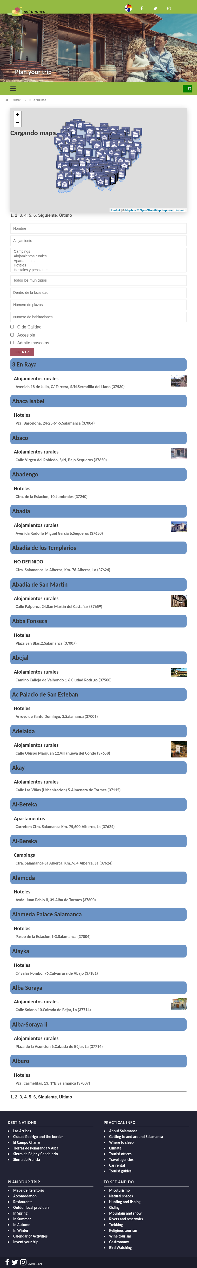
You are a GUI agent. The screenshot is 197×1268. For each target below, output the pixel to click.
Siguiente (47, 215)
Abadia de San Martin (40, 584)
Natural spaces (121, 1196)
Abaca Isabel (28, 401)
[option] (98, 41)
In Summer (22, 1219)
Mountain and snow (125, 1213)
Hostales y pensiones (98, 270)
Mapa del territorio (28, 1190)
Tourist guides (120, 1171)
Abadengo (25, 474)
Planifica (37, 100)
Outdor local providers (31, 1207)
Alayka (20, 951)
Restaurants (22, 1201)
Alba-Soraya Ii (29, 1024)
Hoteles (98, 265)
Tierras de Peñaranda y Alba (35, 1148)
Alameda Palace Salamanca (47, 914)
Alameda (23, 877)
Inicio (16, 100)
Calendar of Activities (30, 1236)
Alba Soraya (27, 987)
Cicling (114, 1207)
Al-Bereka (24, 804)
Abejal (20, 657)
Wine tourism (120, 1236)
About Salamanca (123, 1131)
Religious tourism (123, 1230)
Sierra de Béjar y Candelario (35, 1154)
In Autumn (21, 1224)
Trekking (116, 1224)
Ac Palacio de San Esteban (45, 694)
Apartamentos (98, 261)
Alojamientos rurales (98, 256)
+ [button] (17, 115)
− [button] (17, 123)
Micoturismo (119, 1190)
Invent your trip (25, 1242)
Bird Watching (120, 1247)
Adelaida (23, 731)
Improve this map (173, 210)
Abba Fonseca (29, 621)
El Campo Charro (26, 1142)
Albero (20, 1061)
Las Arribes (22, 1131)
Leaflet (115, 210)
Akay (18, 767)
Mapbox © (132, 210)
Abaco (20, 438)
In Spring (20, 1213)
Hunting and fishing (125, 1201)
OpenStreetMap (151, 210)
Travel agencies (121, 1159)
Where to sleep (121, 1142)
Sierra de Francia (26, 1159)
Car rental (117, 1165)
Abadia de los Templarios (44, 547)
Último (65, 215)
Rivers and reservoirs (126, 1219)
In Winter (21, 1230)
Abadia (21, 511)
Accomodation (25, 1196)
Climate (115, 1148)
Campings (98, 251)
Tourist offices (120, 1154)
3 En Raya (24, 364)
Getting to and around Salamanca (136, 1136)
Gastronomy (119, 1242)
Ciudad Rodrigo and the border (38, 1136)
